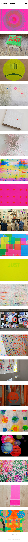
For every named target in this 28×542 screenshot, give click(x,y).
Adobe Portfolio (16, 539)
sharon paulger (8, 3)
